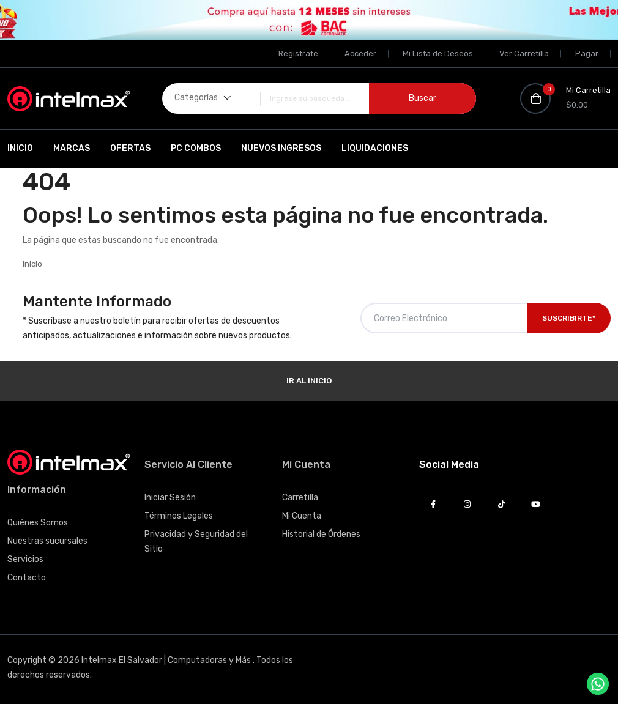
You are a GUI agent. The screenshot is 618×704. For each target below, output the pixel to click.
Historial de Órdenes (321, 534)
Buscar (422, 98)
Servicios (25, 559)
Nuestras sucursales (47, 541)
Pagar (586, 53)
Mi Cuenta (301, 516)
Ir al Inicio (309, 380)
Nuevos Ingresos (281, 148)
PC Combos (196, 148)
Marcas (71, 148)
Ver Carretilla (524, 53)
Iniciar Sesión (170, 497)
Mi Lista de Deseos (438, 53)
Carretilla (300, 497)
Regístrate (298, 53)
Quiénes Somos (37, 522)
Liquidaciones (374, 148)
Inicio (20, 148)
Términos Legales (178, 516)
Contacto (26, 577)
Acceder (360, 53)
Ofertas (130, 148)
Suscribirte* (568, 318)
